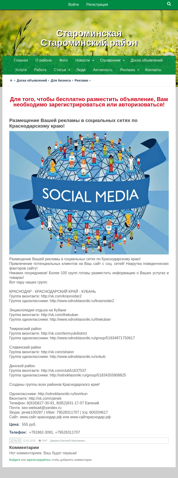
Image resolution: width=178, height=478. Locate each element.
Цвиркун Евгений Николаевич (67, 442)
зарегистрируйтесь (38, 461)
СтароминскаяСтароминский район (89, 37)
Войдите (14, 461)
